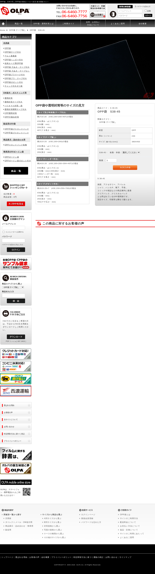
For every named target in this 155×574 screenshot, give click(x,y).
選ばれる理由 (9, 405)
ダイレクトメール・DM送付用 (19, 522)
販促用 (8, 530)
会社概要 (143, 24)
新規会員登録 (87, 518)
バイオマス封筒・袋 (13, 106)
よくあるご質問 (118, 24)
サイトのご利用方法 (129, 518)
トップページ (7, 557)
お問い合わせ (9, 427)
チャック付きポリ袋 (13, 86)
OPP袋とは (125, 515)
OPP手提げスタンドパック (17, 129)
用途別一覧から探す (12, 515)
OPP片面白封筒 (12, 117)
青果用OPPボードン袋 (13, 152)
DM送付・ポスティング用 (15, 93)
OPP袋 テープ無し (107, 122)
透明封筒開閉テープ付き (16, 109)
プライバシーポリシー (12, 441)
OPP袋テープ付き (13, 52)
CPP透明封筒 (11, 113)
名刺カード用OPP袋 (14, 63)
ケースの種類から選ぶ (54, 534)
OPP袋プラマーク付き (15, 75)
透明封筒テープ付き (13, 102)
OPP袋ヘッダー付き (14, 60)
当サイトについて (11, 419)
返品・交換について (129, 530)
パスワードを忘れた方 (143, 6)
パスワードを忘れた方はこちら (12, 244)
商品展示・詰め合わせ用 (14, 140)
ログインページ (88, 515)
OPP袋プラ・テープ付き (16, 78)
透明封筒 (9, 98)
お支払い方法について (130, 526)
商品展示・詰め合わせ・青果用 (19, 526)
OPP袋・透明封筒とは (43, 24)
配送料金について (128, 522)
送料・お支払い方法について (93, 23)
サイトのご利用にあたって (132, 534)
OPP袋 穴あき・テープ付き (17, 67)
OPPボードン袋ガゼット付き (18, 161)
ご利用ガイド (68, 24)
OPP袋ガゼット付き (14, 82)
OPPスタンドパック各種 (16, 145)
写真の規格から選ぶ (53, 530)
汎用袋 (6, 43)
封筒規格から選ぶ (52, 526)
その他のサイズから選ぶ (55, 537)
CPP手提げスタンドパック (17, 133)
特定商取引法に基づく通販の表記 (88, 557)
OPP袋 (8, 48)
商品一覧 (19, 24)
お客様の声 (8, 412)
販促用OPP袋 (9, 124)
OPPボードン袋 (12, 157)
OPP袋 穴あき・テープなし (17, 71)
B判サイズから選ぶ (52, 522)
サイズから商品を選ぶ (52, 515)
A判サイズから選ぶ (52, 518)
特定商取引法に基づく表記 (14, 434)
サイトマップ (125, 557)
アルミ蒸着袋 (11, 56)
